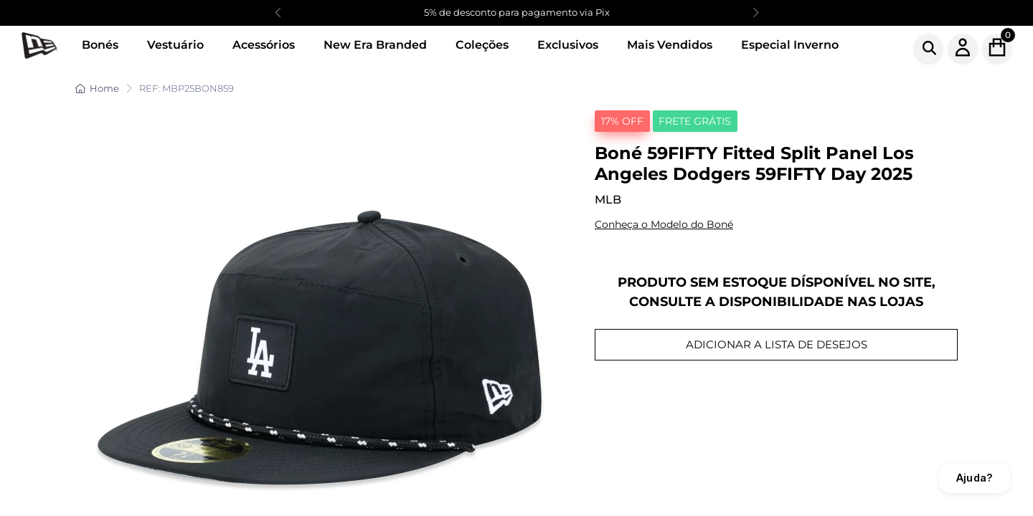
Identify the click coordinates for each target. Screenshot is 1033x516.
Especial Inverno (790, 45)
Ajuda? (974, 478)
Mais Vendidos (669, 45)
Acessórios (263, 45)
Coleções (482, 45)
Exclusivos (567, 45)
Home (97, 88)
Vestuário (175, 45)
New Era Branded (375, 45)
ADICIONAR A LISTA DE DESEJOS (776, 344)
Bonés (100, 45)
